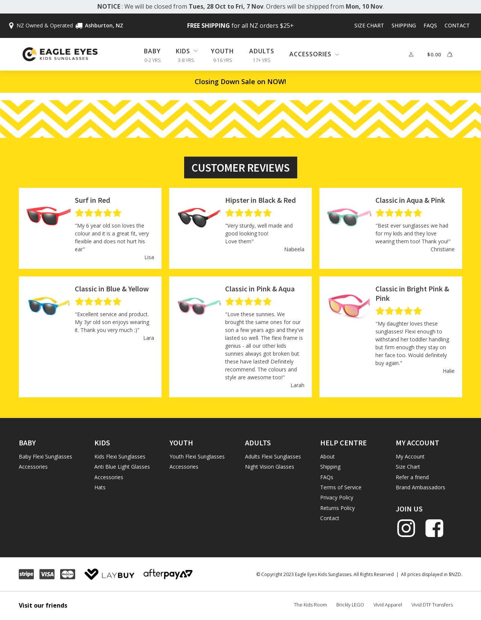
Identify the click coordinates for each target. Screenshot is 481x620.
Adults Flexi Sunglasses (273, 456)
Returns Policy (337, 507)
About (327, 456)
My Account (410, 456)
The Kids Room (310, 604)
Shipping (404, 25)
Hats (100, 487)
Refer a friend (412, 477)
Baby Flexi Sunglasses (45, 456)
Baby (152, 51)
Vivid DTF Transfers (432, 604)
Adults (261, 51)
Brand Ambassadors (420, 487)
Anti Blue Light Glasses (122, 466)
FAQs (430, 25)
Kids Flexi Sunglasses (119, 456)
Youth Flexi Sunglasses (197, 456)
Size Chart (369, 25)
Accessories (33, 466)
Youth (222, 51)
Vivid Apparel (388, 604)
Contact (457, 25)
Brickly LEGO (350, 604)
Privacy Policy (336, 497)
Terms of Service (341, 487)
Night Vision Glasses (269, 466)
